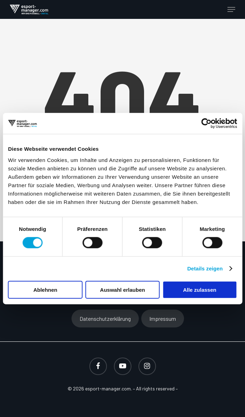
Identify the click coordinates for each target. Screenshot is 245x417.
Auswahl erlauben (122, 289)
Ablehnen (45, 289)
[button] (231, 9)
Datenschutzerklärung (105, 318)
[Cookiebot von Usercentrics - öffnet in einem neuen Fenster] (206, 123)
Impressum (162, 318)
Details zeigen (205, 268)
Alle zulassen (199, 289)
